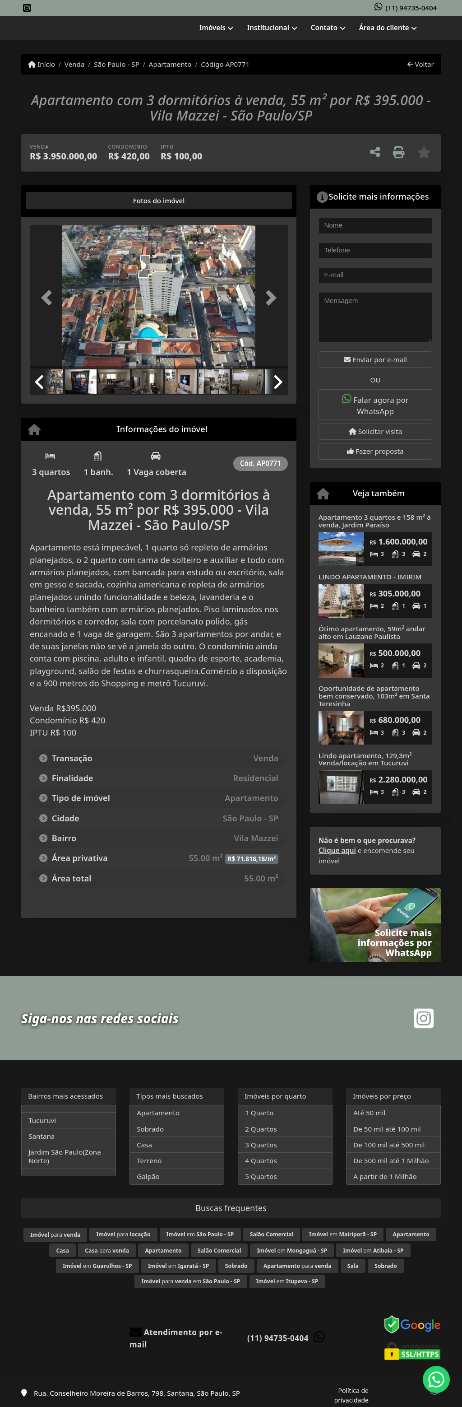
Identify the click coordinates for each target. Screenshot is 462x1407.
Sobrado (150, 1128)
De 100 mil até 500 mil (389, 1144)
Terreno (149, 1160)
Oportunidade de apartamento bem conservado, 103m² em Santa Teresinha (374, 696)
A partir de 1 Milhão (385, 1176)
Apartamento (170, 64)
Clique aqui (337, 850)
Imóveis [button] (212, 27)
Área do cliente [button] (384, 27)
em (200, 1234)
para (55, 1235)
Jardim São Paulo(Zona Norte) (64, 1156)
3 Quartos (261, 1144)
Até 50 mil (369, 1112)
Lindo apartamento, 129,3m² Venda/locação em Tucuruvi (365, 759)
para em (191, 1281)
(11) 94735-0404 (411, 7)
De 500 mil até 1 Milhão (391, 1160)
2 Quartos (261, 1128)
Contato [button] (324, 27)
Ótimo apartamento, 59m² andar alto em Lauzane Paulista (372, 632)
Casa (144, 1144)
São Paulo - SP (116, 64)
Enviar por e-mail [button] (375, 359)
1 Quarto (259, 1112)
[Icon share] (27, 8)
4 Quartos (261, 1160)
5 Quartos (261, 1176)
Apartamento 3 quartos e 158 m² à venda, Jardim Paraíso (375, 520)
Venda (75, 64)
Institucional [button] (268, 27)
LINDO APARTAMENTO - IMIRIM (370, 576)
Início (41, 64)
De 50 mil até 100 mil (386, 1128)
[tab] (58, 200)
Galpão (148, 1176)
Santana (41, 1136)
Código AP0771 (225, 64)
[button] (49, 298)
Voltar (420, 64)
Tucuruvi (42, 1120)
